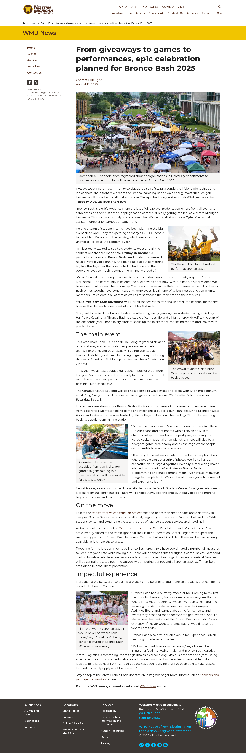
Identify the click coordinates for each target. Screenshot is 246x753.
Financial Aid (156, 13)
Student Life (175, 13)
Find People (149, 6)
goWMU (168, 6)
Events (31, 53)
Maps (104, 737)
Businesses (31, 720)
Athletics (192, 13)
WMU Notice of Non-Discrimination (165, 726)
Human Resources (112, 730)
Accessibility (108, 710)
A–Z (133, 6)
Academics (119, 13)
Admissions (137, 13)
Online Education (73, 723)
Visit (181, 6)
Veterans (30, 727)
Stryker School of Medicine (73, 731)
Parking (105, 743)
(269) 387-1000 (149, 713)
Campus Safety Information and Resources (111, 721)
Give (219, 13)
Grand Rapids (71, 710)
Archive (32, 60)
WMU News (39, 32)
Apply (123, 6)
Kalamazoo (69, 717)
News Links (34, 66)
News (33, 23)
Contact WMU (149, 718)
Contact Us (34, 72)
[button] (219, 7)
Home (31, 47)
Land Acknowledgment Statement (165, 731)
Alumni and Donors (31, 712)
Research (208, 13)
